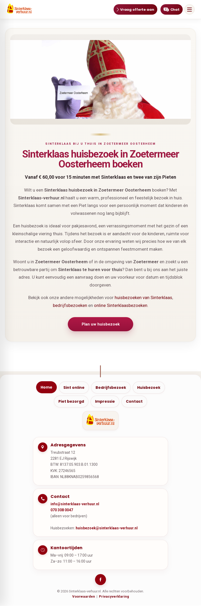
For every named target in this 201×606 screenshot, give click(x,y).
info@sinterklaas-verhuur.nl (75, 505)
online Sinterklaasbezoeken (120, 305)
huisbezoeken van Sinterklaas (143, 297)
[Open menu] (189, 9)
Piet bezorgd (71, 402)
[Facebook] (100, 580)
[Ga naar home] (19, 9)
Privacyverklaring (114, 597)
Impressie (105, 402)
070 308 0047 (62, 511)
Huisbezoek (148, 388)
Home (46, 387)
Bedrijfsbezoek (111, 388)
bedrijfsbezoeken (70, 305)
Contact (134, 402)
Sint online (74, 388)
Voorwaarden (83, 597)
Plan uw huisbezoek (100, 324)
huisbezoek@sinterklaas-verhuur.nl (107, 529)
